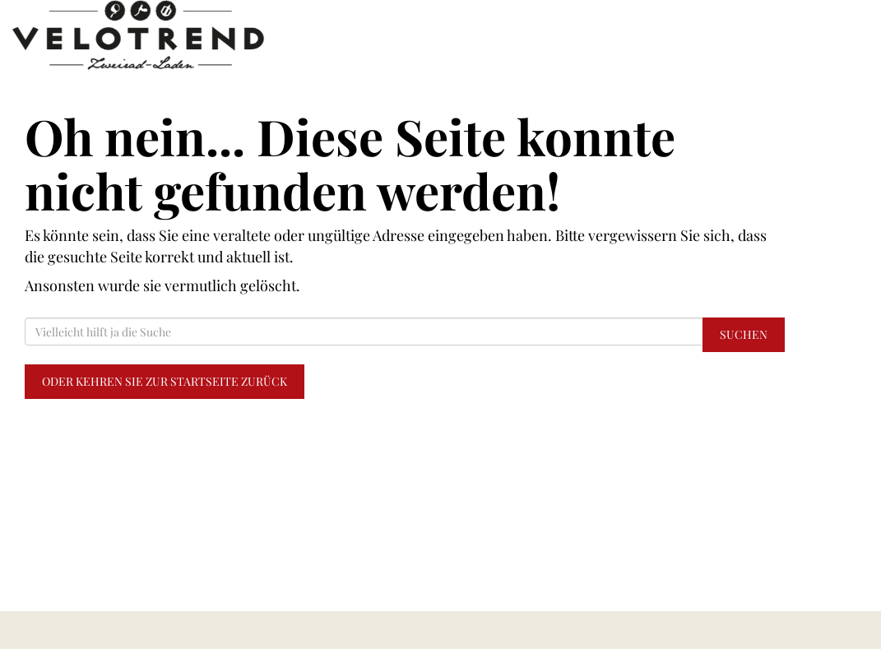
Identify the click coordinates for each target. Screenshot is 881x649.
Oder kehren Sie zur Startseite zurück (164, 381)
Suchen (743, 334)
